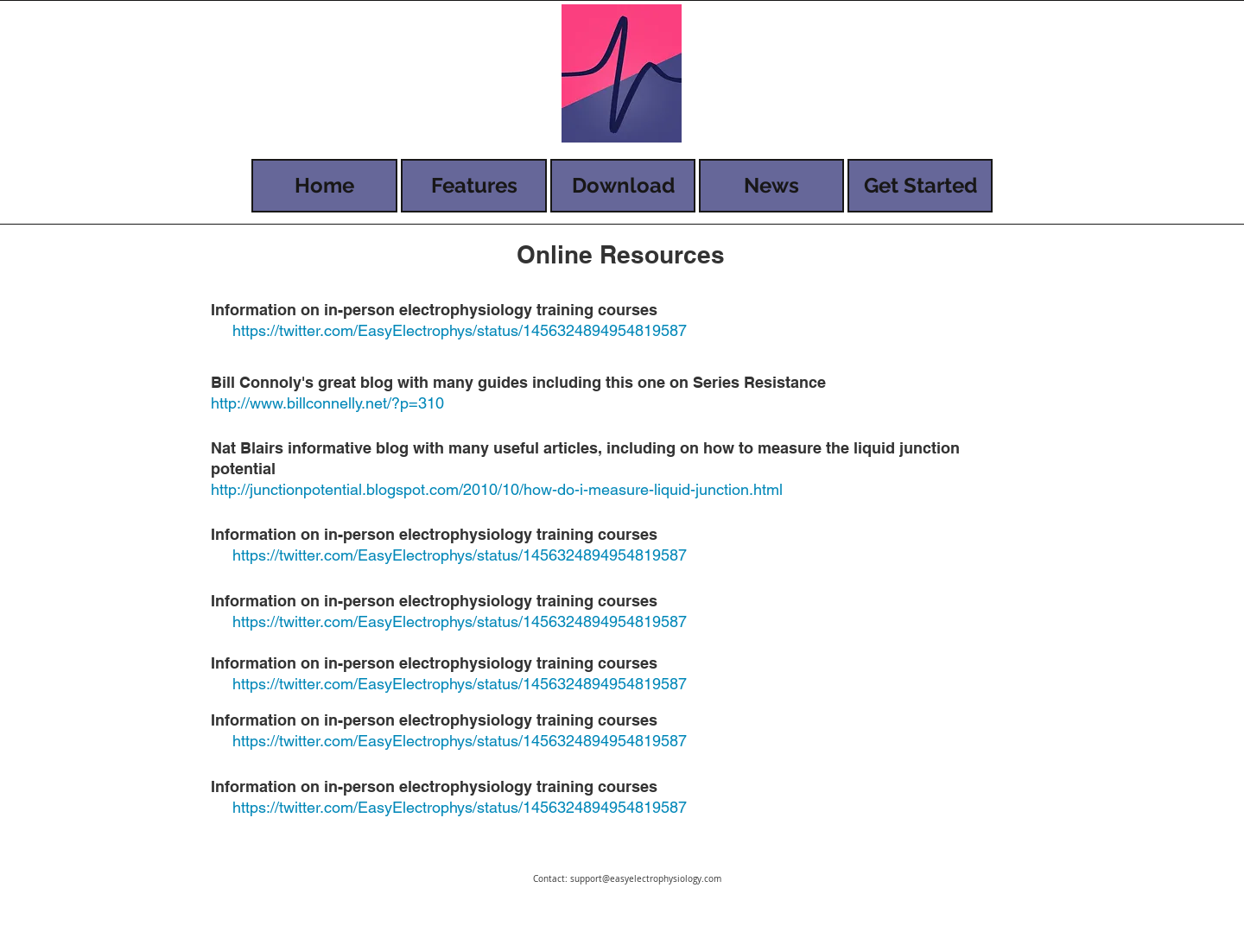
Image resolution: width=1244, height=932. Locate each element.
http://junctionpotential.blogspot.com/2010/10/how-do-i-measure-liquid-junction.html (497, 489)
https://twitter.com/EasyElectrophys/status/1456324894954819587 (459, 330)
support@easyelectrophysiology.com (645, 878)
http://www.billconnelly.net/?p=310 (327, 403)
